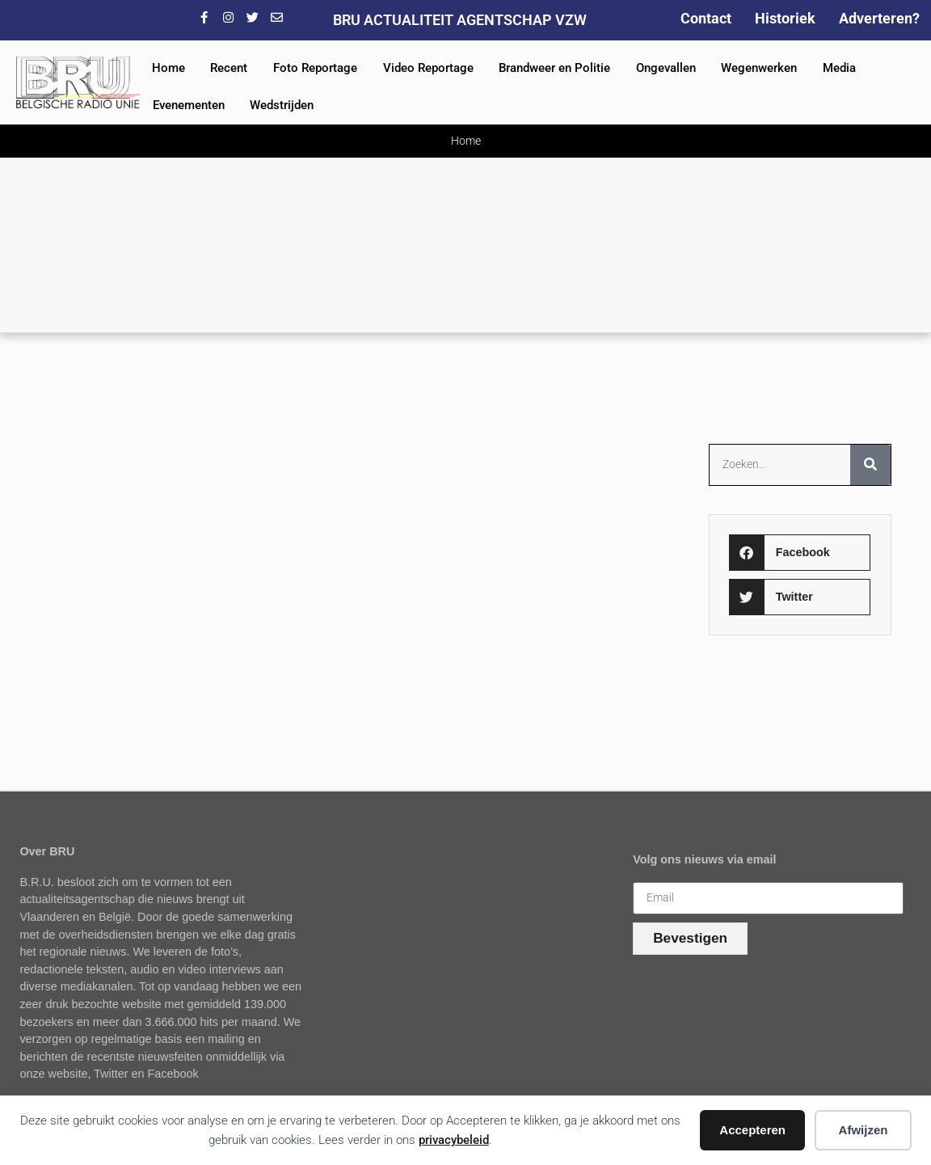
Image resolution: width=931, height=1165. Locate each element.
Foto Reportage (315, 68)
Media (839, 68)
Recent (228, 68)
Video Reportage (428, 68)
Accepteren (752, 1130)
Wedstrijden (282, 105)
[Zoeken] (870, 465)
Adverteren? (879, 18)
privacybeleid (454, 1140)
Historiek (785, 18)
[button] (799, 552)
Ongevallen (666, 68)
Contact (705, 18)
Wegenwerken (759, 68)
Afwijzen (863, 1130)
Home (168, 68)
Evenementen (189, 105)
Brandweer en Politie (554, 68)
